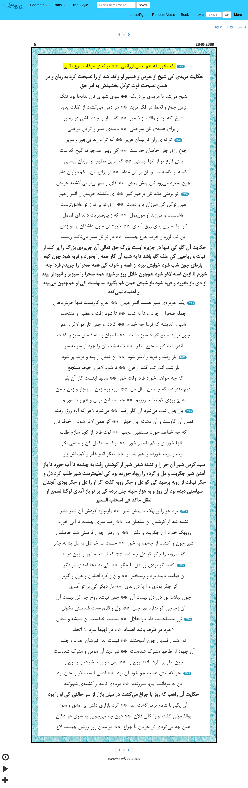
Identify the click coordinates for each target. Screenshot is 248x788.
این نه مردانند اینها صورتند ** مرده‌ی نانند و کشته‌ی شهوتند (124, 684)
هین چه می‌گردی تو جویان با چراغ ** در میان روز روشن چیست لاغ (124, 727)
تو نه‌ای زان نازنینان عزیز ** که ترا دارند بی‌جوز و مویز (119, 140)
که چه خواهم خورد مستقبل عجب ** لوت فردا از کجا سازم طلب (124, 433)
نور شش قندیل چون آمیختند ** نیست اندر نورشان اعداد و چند (124, 641)
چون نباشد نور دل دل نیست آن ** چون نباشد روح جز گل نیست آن (124, 598)
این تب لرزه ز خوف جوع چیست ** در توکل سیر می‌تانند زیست (124, 237)
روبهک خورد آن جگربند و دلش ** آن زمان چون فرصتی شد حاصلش (124, 533)
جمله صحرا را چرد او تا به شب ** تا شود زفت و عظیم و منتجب (124, 314)
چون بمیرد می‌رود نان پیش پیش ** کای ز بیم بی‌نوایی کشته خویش (124, 183)
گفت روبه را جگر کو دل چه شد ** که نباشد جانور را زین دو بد (124, 554)
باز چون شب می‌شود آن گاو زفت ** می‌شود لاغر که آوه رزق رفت (119, 411)
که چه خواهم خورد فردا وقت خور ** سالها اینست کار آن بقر (124, 378)
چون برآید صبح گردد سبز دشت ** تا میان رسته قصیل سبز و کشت (124, 335)
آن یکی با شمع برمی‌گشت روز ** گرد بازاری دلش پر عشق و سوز (124, 706)
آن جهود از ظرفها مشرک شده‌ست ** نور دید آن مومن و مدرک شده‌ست (124, 652)
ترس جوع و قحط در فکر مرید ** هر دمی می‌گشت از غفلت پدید (124, 107)
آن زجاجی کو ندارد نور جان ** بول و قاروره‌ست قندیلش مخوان (124, 608)
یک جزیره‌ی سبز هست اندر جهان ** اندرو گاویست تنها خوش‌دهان (119, 303)
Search (143, 5)
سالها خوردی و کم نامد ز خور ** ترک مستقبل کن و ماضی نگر (124, 443)
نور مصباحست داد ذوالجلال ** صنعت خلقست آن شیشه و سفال (119, 619)
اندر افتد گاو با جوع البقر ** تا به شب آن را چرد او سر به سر (124, 346)
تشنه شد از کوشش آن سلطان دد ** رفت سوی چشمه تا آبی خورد (124, 522)
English (218, 26)
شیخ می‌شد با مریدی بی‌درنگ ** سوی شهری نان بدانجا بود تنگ (124, 97)
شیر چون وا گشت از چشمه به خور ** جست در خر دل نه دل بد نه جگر (124, 543)
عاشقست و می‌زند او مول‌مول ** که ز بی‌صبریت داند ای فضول (124, 215)
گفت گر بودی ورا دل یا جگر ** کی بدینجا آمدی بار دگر (119, 565)
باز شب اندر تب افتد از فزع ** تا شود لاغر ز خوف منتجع (124, 368)
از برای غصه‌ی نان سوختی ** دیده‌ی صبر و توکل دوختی (124, 129)
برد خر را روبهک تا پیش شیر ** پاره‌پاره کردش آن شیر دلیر (119, 511)
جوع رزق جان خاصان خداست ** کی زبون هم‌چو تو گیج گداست (124, 151)
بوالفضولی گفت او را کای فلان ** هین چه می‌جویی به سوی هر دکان (124, 716)
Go (227, 14)
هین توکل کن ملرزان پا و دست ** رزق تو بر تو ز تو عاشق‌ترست (124, 205)
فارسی (241, 27)
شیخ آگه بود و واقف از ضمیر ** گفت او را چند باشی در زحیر (124, 118)
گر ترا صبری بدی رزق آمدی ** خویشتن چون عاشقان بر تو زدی (124, 226)
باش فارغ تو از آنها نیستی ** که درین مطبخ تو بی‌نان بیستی (124, 161)
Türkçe (229, 26)
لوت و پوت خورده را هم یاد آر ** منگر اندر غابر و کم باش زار (124, 454)
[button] (38, 5)
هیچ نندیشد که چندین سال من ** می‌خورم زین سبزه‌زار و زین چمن (124, 389)
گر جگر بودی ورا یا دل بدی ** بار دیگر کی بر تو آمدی (124, 587)
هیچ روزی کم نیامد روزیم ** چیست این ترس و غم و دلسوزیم (124, 400)
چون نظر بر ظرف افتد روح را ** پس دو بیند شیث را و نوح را (124, 662)
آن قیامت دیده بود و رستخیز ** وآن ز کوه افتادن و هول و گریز (124, 576)
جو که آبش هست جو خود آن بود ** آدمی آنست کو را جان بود (119, 673)
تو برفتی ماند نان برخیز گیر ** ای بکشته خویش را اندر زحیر (119, 194)
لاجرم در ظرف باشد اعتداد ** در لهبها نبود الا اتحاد (124, 630)
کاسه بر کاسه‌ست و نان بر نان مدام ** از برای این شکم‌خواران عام (124, 172)
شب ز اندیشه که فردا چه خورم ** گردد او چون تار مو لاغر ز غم (124, 325)
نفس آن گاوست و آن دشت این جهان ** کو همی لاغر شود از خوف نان (124, 422)
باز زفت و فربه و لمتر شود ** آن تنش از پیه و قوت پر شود (119, 357)
